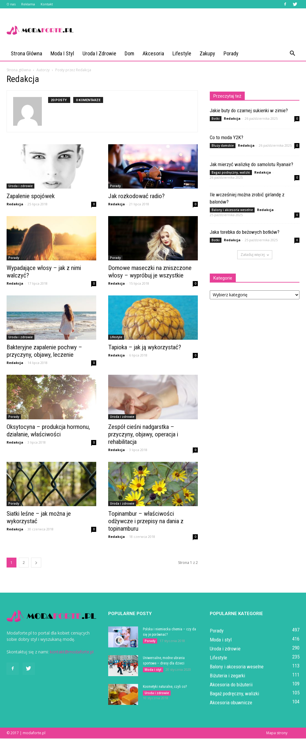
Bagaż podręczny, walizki (231, 173)
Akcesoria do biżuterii (231, 685)
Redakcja (15, 204)
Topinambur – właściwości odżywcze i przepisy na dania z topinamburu (145, 522)
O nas (11, 4)
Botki (216, 119)
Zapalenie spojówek (31, 196)
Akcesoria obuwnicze (231, 703)
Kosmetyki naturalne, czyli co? (165, 687)
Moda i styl (62, 53)
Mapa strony (276, 733)
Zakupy (207, 53)
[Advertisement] (191, 30)
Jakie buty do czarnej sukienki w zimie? (249, 111)
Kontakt (47, 4)
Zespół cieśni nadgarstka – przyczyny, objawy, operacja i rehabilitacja (143, 435)
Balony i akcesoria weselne (232, 210)
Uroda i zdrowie (99, 53)
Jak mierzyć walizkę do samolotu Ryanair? (251, 165)
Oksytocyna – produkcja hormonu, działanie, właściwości (48, 431)
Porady (231, 53)
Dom (129, 53)
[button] (292, 53)
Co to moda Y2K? (226, 138)
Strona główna (26, 53)
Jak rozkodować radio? (136, 196)
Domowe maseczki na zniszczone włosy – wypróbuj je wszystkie (150, 272)
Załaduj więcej (255, 255)
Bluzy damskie (223, 146)
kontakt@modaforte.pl (72, 652)
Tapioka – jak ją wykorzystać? (144, 347)
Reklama (28, 4)
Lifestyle (181, 53)
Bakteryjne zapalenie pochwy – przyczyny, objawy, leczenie (44, 351)
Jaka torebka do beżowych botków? (244, 233)
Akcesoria (153, 53)
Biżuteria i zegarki (227, 676)
